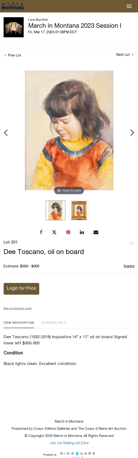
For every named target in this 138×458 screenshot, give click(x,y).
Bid (85, 443)
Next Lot (124, 55)
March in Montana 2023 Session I (74, 26)
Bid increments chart (18, 308)
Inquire (129, 266)
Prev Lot (13, 55)
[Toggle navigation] (129, 6)
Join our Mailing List (65, 443)
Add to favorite (131, 243)
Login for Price (21, 289)
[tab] (19, 324)
